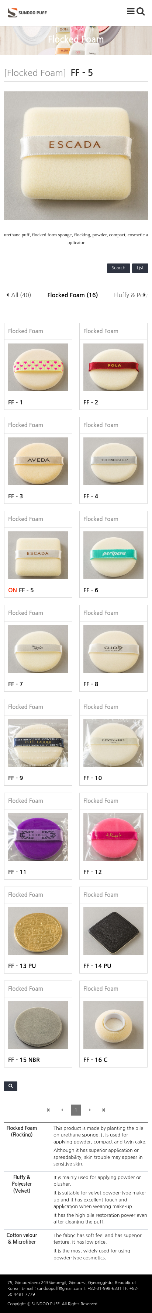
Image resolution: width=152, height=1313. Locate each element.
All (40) (21, 295)
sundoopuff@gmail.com (60, 1289)
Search (118, 268)
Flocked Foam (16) (73, 295)
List (140, 268)
